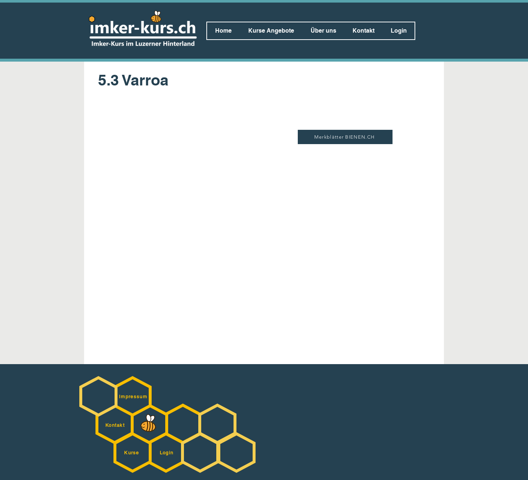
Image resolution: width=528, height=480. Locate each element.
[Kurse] (132, 452)
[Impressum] (133, 396)
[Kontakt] (115, 425)
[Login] (167, 452)
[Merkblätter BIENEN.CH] (345, 137)
